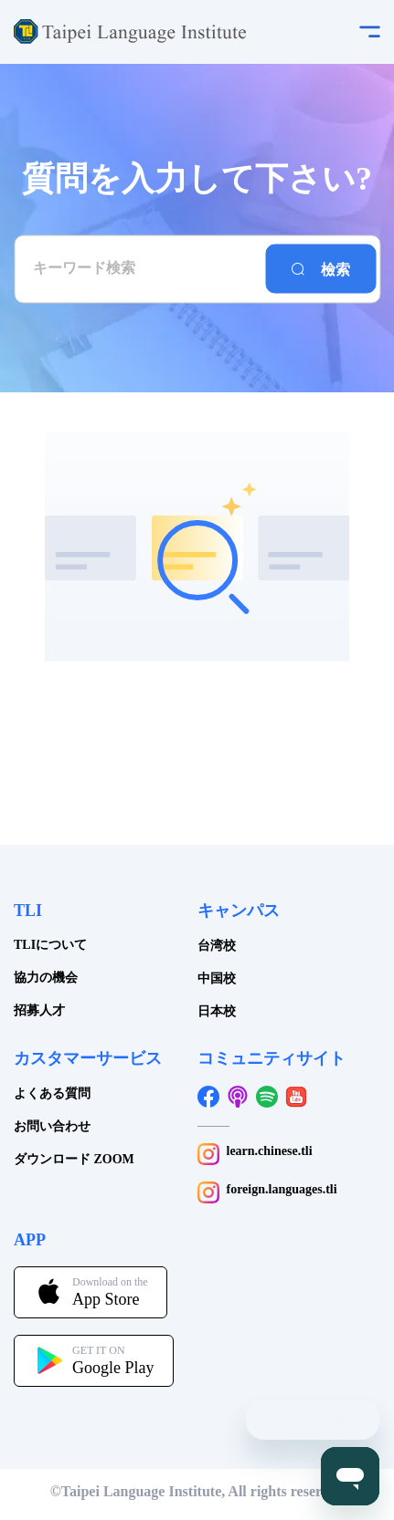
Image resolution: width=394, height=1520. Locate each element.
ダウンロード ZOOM (74, 1159)
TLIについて (50, 945)
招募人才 (39, 1010)
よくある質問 (52, 1093)
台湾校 (216, 946)
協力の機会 (46, 977)
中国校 (216, 978)
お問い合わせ (52, 1126)
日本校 (216, 1011)
